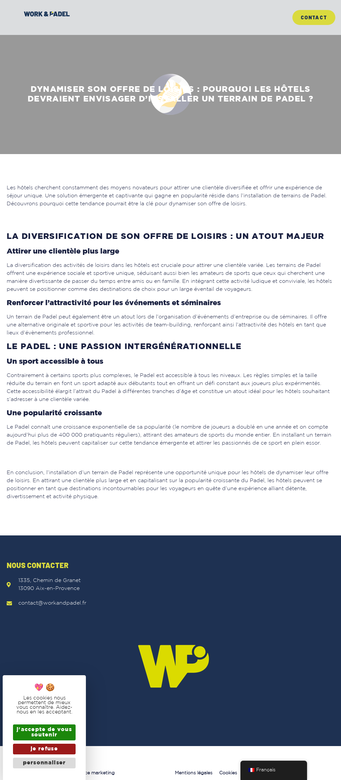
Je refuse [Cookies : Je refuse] (44, 748)
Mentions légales (193, 773)
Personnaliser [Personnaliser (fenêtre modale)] (44, 762)
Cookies (228, 773)
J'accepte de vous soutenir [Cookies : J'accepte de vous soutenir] (44, 732)
